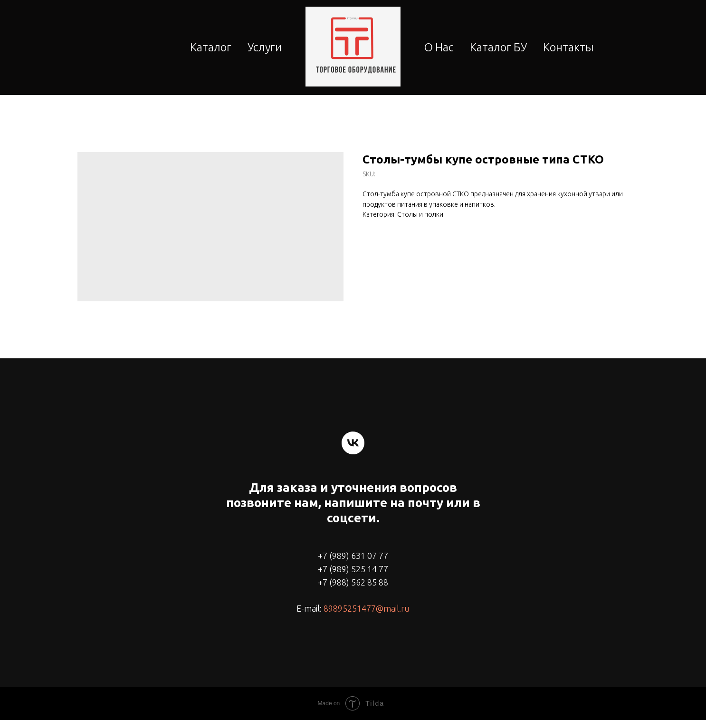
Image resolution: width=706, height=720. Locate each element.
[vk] (353, 443)
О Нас (439, 47)
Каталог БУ (498, 47)
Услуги (265, 47)
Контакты (568, 47)
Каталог (210, 47)
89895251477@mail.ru (367, 608)
